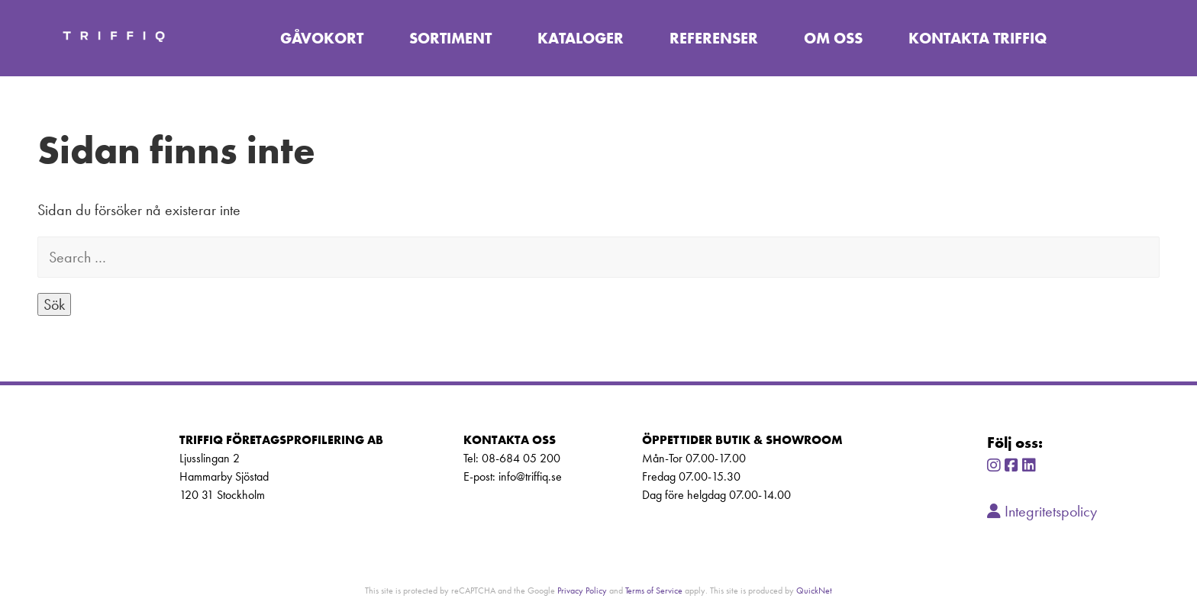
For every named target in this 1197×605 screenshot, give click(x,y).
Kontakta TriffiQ (977, 38)
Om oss (833, 38)
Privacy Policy (582, 590)
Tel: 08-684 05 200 (511, 458)
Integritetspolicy (1042, 511)
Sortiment (450, 38)
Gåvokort (321, 38)
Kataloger (580, 38)
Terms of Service (653, 590)
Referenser (713, 38)
